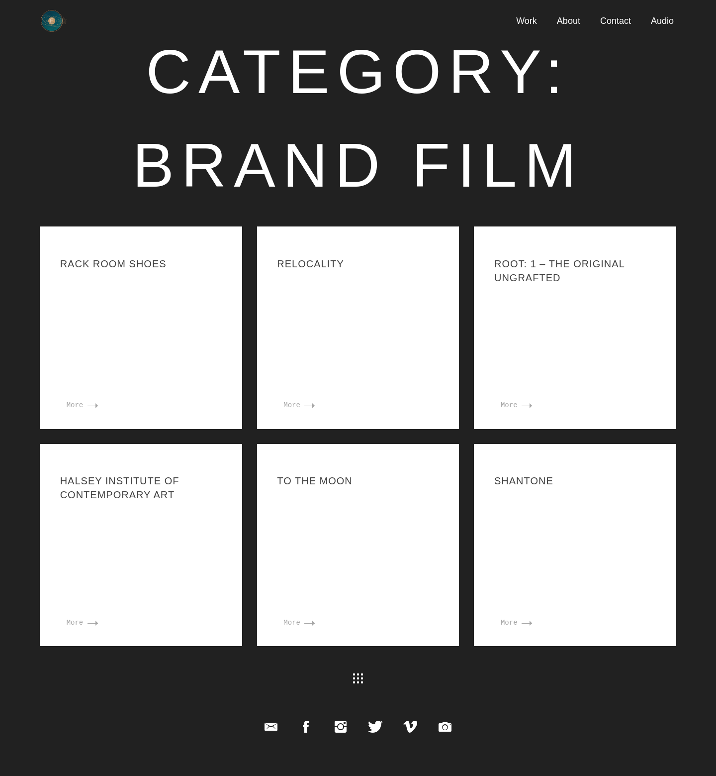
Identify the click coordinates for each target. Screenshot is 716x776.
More (82, 405)
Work (526, 21)
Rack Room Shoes (113, 263)
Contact (615, 21)
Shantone (523, 480)
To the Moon (314, 480)
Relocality (310, 263)
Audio (662, 21)
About (568, 21)
